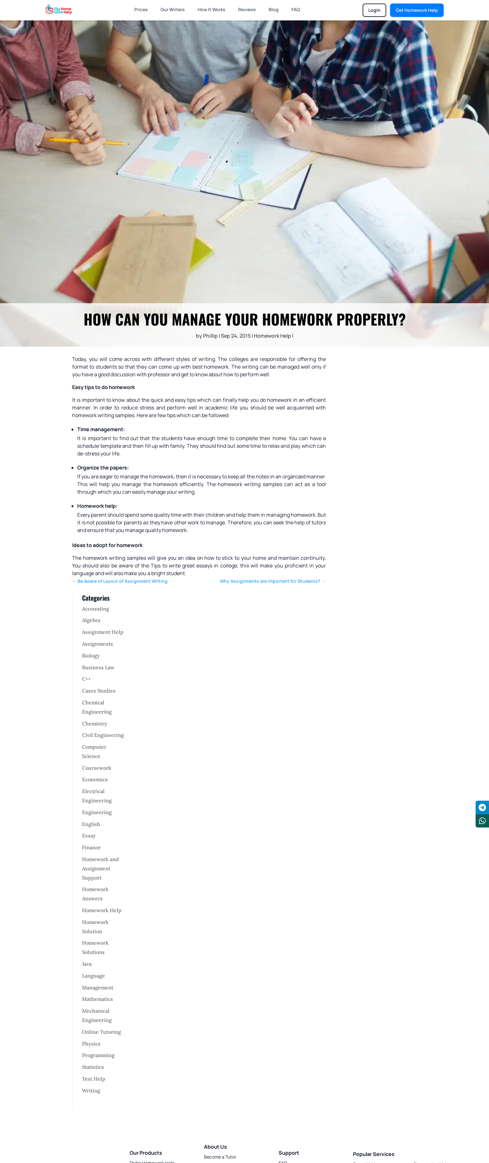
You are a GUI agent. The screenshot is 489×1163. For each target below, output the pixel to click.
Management (97, 987)
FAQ (295, 9)
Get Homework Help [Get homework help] (417, 10)
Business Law (98, 667)
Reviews (247, 9)
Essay (89, 835)
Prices (141, 9)
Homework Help (272, 335)
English (91, 824)
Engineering (97, 812)
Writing (91, 1090)
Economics (95, 779)
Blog (274, 9)
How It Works (211, 9)
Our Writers (173, 9)
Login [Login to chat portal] (374, 10)
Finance (91, 847)
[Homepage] (58, 9)
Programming (98, 1055)
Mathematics (97, 999)
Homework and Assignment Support (100, 868)
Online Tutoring (101, 1032)
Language (93, 975)
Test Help (93, 1079)
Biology (91, 655)
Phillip (210, 335)
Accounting (95, 608)
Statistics (93, 1067)
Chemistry (94, 723)
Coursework (96, 768)
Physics (91, 1043)
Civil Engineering (103, 735)
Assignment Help (103, 632)
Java (87, 964)
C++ (86, 679)
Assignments (97, 644)
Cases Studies (99, 690)
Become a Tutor (220, 1157)
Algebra (91, 620)
